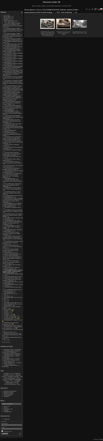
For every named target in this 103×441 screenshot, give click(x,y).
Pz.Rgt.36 (17, 381)
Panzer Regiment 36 (9, 364)
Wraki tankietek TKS (9, 20)
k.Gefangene (17, 379)
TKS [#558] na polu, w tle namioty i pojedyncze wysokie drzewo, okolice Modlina (13, 215)
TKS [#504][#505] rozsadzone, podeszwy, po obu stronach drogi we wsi (12, 113)
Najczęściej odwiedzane (10, 391)
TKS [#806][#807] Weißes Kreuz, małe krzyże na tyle (12, 290)
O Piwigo (6, 410)
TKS (21, 376)
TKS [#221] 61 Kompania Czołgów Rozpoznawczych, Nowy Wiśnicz (13, 70)
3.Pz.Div (16, 382)
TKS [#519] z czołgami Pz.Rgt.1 (12, 149)
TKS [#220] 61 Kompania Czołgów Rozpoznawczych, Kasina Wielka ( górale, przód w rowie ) (13, 67)
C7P (5, 301)
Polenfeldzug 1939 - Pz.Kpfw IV (12, 354)
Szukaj (5, 407)
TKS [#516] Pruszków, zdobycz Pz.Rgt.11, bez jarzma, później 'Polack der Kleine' (13, 142)
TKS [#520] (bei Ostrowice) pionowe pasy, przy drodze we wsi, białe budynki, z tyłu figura (12, 154)
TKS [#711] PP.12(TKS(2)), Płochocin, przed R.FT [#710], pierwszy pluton (11, 250)
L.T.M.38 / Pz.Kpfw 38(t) (10, 317)
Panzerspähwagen (8, 318)
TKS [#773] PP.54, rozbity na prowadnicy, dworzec (11, 268)
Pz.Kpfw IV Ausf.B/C (13, 376)
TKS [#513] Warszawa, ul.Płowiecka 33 (9, 131)
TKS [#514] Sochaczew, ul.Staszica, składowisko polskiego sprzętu (12, 134)
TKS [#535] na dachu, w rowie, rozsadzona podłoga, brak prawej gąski (12, 193)
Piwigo (101, 439)
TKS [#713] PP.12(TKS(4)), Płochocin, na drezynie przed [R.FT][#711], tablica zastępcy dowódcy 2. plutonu (12, 257)
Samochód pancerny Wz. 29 (11, 302)
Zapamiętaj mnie (7, 431)
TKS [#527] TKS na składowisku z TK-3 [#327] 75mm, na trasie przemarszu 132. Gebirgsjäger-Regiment (12, 175)
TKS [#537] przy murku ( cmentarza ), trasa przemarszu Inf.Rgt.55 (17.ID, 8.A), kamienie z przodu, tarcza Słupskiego (13, 200)
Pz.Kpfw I (6, 310)
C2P (5, 300)
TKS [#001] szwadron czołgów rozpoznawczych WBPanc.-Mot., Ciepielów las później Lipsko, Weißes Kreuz (12, 25)
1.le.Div (18, 378)
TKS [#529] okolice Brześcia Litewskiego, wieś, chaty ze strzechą (12, 180)
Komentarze (7, 409)
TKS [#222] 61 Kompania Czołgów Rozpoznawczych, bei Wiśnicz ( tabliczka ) (13, 74)
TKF (5, 294)
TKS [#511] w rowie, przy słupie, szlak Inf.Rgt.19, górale (12, 124)
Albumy (3, 12)
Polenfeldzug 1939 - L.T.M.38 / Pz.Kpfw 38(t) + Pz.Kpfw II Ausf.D (11, 359)
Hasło (3, 427)
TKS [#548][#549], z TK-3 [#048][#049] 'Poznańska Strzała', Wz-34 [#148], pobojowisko (12, 205)
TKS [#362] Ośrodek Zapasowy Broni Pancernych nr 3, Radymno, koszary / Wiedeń (12, 103)
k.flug (18, 384)
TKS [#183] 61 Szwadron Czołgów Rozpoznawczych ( (12, 59)
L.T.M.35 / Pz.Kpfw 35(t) (10, 316)
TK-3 (12, 381)
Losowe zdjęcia (8, 395)
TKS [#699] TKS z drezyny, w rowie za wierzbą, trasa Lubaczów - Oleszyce (13, 243)
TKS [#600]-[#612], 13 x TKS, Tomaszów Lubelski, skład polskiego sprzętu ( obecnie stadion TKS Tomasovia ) (12, 222)
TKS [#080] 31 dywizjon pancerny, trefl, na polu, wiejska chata (12, 44)
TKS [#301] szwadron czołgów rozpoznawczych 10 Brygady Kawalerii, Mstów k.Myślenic (11, 94)
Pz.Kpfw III (6, 313)
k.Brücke (18, 375)
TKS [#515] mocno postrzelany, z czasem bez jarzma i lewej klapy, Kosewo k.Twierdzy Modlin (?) (12, 138)
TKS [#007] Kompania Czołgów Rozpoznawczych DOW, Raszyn (12, 39)
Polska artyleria (8, 305)
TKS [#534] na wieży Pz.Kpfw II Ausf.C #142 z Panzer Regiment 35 (12, 188)
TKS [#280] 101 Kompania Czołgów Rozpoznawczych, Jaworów (13, 90)
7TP (5, 15)
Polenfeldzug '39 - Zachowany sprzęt (13, 329)
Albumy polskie (8, 309)
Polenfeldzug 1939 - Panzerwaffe (12, 349)
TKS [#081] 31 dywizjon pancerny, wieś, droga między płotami (12, 47)
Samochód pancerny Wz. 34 (11, 304)
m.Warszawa (9, 382)
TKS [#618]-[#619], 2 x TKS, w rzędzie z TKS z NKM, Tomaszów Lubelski (11, 227)
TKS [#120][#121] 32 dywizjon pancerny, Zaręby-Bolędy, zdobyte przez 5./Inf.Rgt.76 (12, 50)
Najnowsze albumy (9, 393)
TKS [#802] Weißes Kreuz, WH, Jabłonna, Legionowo (12, 279)
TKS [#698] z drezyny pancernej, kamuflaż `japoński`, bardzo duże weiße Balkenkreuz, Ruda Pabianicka (12, 237)
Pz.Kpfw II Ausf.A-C (9, 375)
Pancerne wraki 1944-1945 (11, 333)
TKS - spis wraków (9, 21)
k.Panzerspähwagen (9, 378)
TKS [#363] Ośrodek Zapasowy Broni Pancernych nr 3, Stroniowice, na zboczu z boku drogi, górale (12, 107)
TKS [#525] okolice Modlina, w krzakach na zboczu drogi (11, 168)
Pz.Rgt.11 (7, 381)
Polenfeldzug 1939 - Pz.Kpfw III (12, 353)
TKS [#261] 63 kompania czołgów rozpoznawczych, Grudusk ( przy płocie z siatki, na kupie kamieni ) (12, 87)
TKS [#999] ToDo (8, 292)
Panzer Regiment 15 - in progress (12, 362)
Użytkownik (5, 423)
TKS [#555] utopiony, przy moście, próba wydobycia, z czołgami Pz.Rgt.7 (13, 210)
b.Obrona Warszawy (10, 384)
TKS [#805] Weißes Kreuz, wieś (12, 287)
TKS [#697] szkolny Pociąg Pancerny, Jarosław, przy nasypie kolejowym (11, 233)
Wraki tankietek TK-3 (9, 293)
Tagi (5, 406)
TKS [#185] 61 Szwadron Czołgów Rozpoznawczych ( (12, 64)
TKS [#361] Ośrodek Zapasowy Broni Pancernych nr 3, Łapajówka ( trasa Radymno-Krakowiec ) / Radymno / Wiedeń (12, 98)
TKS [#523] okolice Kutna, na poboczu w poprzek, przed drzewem (12, 162)
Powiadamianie (8, 411)
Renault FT (7, 19)
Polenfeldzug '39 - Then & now (12, 325)
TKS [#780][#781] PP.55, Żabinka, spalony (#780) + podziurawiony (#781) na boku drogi (13, 271)
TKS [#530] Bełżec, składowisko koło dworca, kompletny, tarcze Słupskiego (12, 185)
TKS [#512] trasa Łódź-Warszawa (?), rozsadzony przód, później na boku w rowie (13, 128)
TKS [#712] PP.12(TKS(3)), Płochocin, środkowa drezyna (11, 253)
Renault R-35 (7, 17)
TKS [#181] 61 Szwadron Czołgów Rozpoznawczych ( (12, 53)
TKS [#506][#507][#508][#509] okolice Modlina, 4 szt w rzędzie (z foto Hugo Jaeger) (13, 117)
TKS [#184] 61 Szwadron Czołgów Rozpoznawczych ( (12, 61)
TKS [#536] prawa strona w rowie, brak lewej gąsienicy (12, 196)
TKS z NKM (7, 296)
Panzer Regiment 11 (9, 361)
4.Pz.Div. (4, 376)
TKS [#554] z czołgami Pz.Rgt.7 (12, 207)
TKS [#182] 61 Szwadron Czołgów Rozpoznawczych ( (12, 56)
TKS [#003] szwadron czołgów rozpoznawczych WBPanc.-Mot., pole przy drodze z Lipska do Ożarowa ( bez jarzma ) (12, 35)
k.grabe (5, 379)
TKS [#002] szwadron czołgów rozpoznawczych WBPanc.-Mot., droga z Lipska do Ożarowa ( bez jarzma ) (13, 30)
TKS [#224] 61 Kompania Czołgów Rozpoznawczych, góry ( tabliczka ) (13, 77)
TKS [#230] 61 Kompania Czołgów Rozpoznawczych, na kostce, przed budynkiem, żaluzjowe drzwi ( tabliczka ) (13, 82)
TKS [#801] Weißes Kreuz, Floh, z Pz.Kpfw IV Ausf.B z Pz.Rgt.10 (12, 277)
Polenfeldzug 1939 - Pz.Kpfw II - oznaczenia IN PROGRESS (11, 351)
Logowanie (6, 419)
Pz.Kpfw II (6, 312)
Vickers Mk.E (7, 16)
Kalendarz (6, 396)
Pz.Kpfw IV (7, 314)
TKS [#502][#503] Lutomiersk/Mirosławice (9, 110)
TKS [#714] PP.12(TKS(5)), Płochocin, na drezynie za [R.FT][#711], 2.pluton (11, 262)
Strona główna (29, 10)
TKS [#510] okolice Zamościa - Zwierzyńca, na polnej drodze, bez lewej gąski (12, 121)
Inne (5, 339)
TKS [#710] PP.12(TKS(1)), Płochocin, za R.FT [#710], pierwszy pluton (12, 246)
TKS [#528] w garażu (9, 178)
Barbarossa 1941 (8, 332)
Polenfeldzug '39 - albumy (10, 320)
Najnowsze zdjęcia (8, 392)
